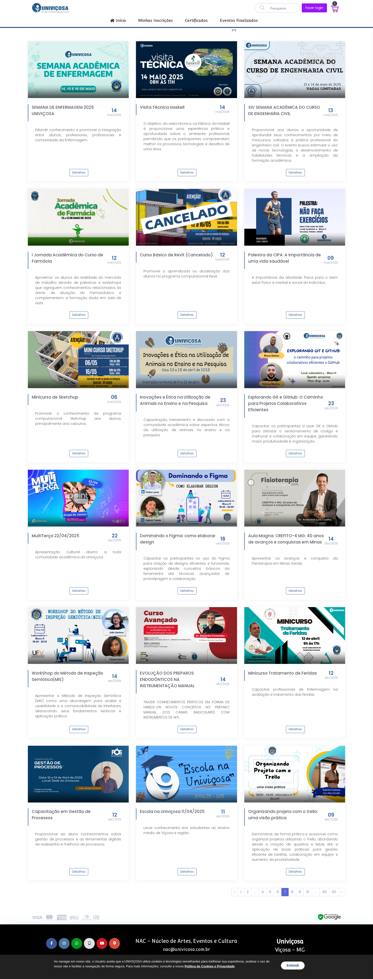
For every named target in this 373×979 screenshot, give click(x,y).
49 (324, 891)
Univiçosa (290, 941)
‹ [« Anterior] (234, 891)
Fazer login (314, 7)
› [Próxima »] (341, 891)
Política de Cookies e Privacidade (209, 966)
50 (334, 891)
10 (307, 891)
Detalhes (79, 172)
